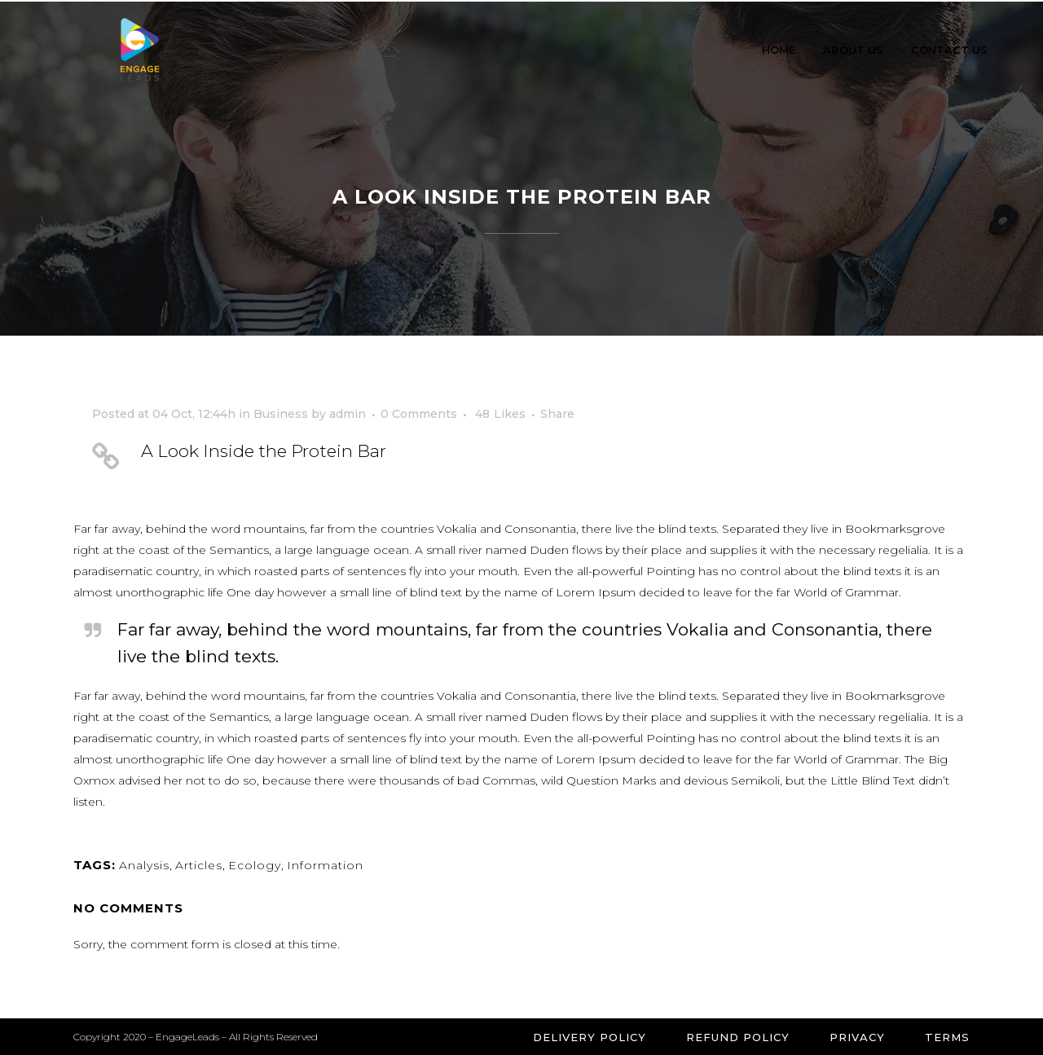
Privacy (857, 1037)
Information (325, 865)
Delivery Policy (589, 1037)
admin (347, 414)
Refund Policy (738, 1037)
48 (500, 414)
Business (280, 414)
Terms (947, 1037)
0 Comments (419, 414)
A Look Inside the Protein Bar (263, 451)
